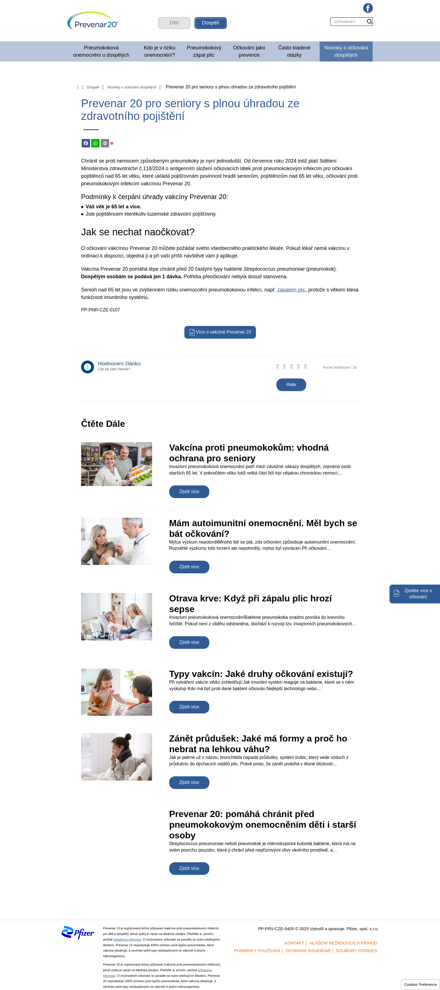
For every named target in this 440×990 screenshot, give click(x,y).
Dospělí (210, 23)
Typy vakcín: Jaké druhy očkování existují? (261, 674)
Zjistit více (189, 491)
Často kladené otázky (294, 51)
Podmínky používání (257, 950)
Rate (291, 384)
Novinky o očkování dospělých (346, 51)
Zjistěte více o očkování (418, 593)
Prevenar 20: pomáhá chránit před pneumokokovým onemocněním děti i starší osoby (262, 824)
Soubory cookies (356, 950)
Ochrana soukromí (308, 950)
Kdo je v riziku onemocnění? (159, 51)
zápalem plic (291, 290)
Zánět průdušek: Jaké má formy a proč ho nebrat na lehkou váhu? (258, 743)
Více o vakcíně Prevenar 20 (223, 332)
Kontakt (294, 943)
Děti (174, 23)
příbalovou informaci (127, 939)
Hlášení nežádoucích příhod (343, 943)
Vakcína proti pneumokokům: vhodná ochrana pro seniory (249, 452)
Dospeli (93, 87)
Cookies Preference (420, 984)
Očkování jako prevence (249, 51)
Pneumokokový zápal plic (204, 51)
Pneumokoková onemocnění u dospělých (101, 51)
